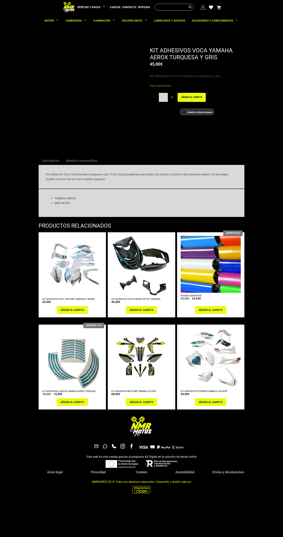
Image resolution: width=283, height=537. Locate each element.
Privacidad (98, 506)
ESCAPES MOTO (136, 20)
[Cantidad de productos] (163, 97)
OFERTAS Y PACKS (93, 7)
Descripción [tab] (50, 195)
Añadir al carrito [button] (72, 344)
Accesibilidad (184, 506)
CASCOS (115, 7)
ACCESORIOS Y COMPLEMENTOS (217, 20)
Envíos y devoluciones (228, 506)
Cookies (141, 506)
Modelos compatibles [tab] (81, 195)
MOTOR (53, 20)
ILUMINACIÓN (106, 20)
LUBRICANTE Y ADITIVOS (169, 20)
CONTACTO (129, 7)
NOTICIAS (144, 7)
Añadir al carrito (191, 97)
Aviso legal (55, 506)
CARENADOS (78, 20)
